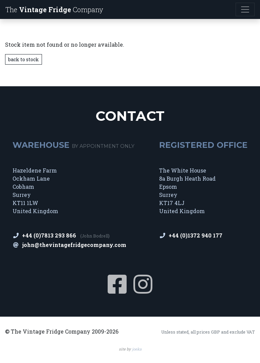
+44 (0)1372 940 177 (195, 235)
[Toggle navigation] (245, 9)
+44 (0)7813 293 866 (49, 235)
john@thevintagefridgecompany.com (74, 244)
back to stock (23, 59)
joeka (137, 348)
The (54, 9)
